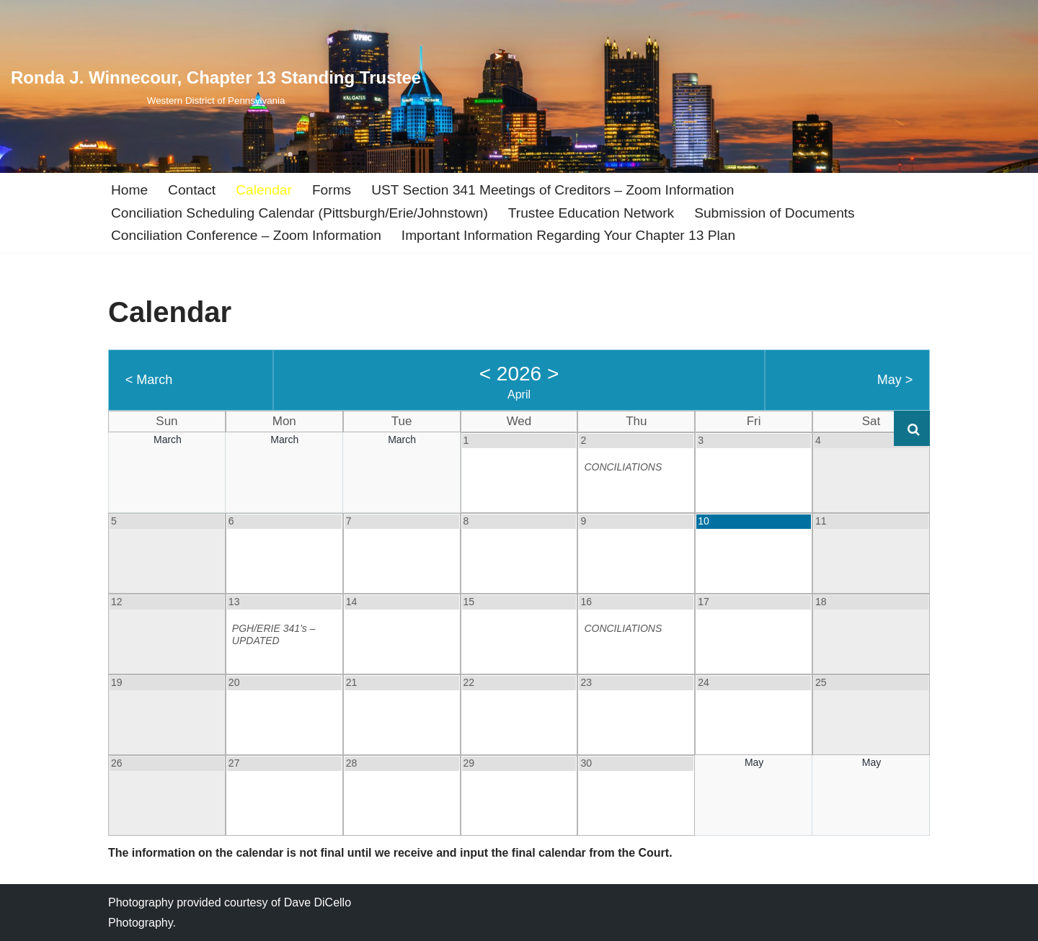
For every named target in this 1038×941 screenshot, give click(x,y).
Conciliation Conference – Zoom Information (246, 235)
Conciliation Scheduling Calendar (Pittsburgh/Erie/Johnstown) (300, 212)
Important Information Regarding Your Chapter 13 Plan (569, 235)
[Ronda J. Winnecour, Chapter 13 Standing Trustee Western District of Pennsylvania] (216, 86)
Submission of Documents (775, 212)
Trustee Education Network (592, 212)
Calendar (264, 189)
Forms (331, 189)
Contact (192, 189)
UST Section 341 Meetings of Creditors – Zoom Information (553, 189)
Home (129, 189)
